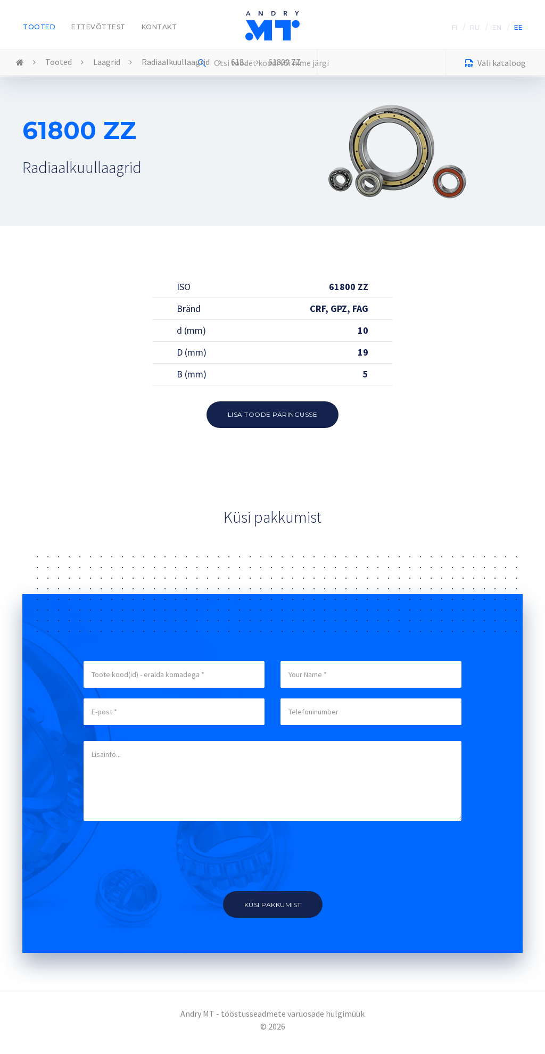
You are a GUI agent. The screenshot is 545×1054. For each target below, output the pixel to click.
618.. (239, 61)
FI (454, 27)
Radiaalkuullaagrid (176, 61)
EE (518, 27)
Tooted (39, 27)
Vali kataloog (495, 64)
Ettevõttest (98, 27)
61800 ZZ (284, 61)
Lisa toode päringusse (273, 414)
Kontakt (159, 27)
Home (20, 63)
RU (475, 27)
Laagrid (106, 61)
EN (496, 27)
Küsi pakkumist (272, 905)
